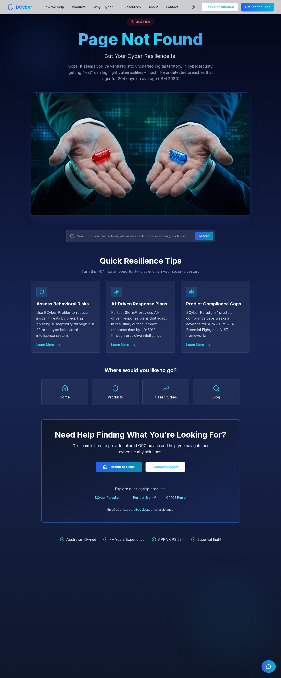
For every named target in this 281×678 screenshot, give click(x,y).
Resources (132, 7)
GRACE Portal (176, 497)
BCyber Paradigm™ (109, 497)
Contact (172, 7)
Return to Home (119, 467)
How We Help (53, 7)
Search (204, 236)
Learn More (48, 345)
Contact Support (165, 467)
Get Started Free (257, 7)
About (153, 7)
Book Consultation (219, 7)
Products (79, 7)
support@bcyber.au (137, 509)
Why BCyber (105, 7)
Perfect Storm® (144, 497)
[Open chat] (268, 666)
